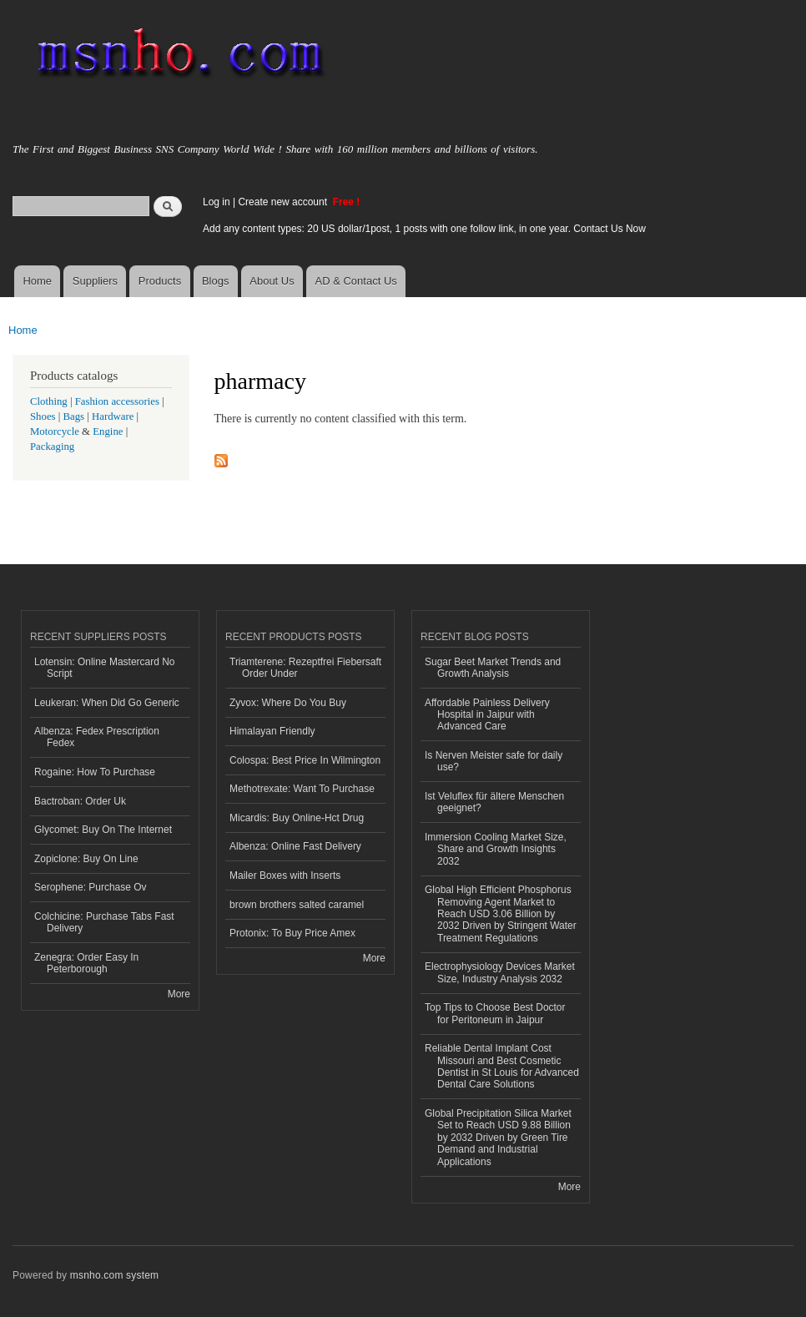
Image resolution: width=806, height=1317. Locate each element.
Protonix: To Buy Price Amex (292, 933)
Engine (108, 431)
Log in (216, 202)
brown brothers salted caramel (296, 905)
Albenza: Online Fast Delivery (295, 846)
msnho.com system (114, 1275)
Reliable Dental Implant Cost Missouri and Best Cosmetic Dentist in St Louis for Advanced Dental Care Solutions (502, 1066)
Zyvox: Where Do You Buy (287, 703)
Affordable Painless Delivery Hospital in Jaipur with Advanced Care (487, 715)
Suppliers (95, 281)
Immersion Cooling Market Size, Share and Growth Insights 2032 (496, 849)
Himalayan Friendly (272, 731)
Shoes (43, 416)
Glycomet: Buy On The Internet (103, 829)
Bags (74, 416)
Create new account (284, 202)
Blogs (215, 281)
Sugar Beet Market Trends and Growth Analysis (493, 667)
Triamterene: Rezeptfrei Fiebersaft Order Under (305, 667)
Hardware (112, 416)
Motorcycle (54, 431)
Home (37, 281)
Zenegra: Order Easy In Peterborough (86, 963)
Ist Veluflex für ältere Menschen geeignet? (494, 802)
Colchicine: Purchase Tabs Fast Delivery (104, 922)
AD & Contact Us (356, 281)
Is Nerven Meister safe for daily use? (493, 761)
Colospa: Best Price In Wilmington (304, 760)
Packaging (52, 446)
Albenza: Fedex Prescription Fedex (96, 737)
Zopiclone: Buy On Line (86, 859)
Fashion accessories (117, 401)
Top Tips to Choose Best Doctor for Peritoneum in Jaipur (495, 1013)
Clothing (49, 401)
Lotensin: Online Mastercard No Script (104, 667)
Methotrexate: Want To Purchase (302, 789)
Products (160, 281)
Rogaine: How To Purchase (94, 772)
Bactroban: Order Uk (80, 801)
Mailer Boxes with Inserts (284, 875)
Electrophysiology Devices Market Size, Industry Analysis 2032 (500, 972)
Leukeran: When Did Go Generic (106, 703)
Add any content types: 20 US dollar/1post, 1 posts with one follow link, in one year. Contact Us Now (424, 229)
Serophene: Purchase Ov (90, 887)
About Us (271, 281)
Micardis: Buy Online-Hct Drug (296, 818)
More (179, 994)
